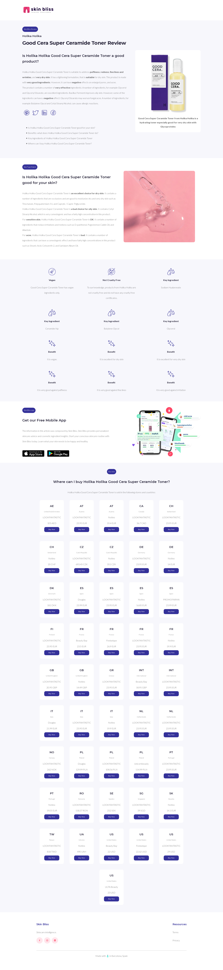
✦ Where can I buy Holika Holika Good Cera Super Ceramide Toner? (59, 143)
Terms (175, 932)
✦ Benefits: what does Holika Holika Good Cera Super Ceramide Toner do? (62, 133)
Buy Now (51, 529)
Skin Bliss (42, 924)
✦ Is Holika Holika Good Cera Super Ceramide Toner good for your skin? (60, 127)
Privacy (176, 940)
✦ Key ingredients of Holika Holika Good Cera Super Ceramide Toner (59, 138)
